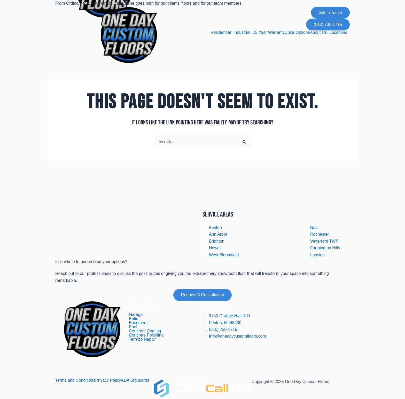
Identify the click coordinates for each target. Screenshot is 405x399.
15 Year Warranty (269, 32)
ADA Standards (135, 380)
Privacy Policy (108, 380)
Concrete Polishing (146, 335)
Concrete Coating (145, 331)
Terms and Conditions (75, 380)
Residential (221, 32)
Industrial (241, 32)
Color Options (297, 32)
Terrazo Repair (142, 339)
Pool (133, 327)
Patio (133, 319)
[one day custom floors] (313, 339)
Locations (338, 32)
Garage (136, 315)
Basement (138, 323)
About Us (318, 32)
